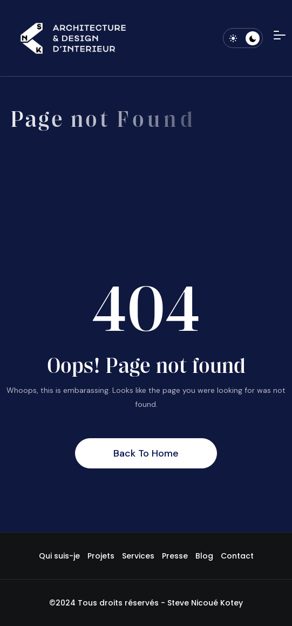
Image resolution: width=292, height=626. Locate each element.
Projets (100, 555)
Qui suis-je (59, 555)
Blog (204, 555)
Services (138, 555)
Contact (237, 555)
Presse (175, 555)
